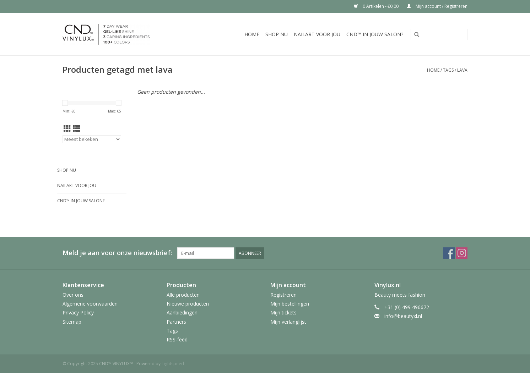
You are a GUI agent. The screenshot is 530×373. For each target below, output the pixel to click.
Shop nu (276, 34)
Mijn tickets (283, 312)
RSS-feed (177, 339)
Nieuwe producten (188, 303)
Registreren (283, 294)
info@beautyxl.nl (403, 316)
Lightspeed (173, 364)
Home (251, 34)
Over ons (73, 294)
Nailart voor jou (317, 34)
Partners (176, 321)
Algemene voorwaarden (90, 303)
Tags (448, 70)
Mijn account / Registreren (437, 6)
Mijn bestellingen (289, 303)
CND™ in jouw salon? (374, 34)
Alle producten (183, 294)
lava (462, 70)
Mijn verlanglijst (288, 321)
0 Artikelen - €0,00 (377, 6)
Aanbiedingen (182, 312)
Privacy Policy (78, 312)
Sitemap (72, 321)
